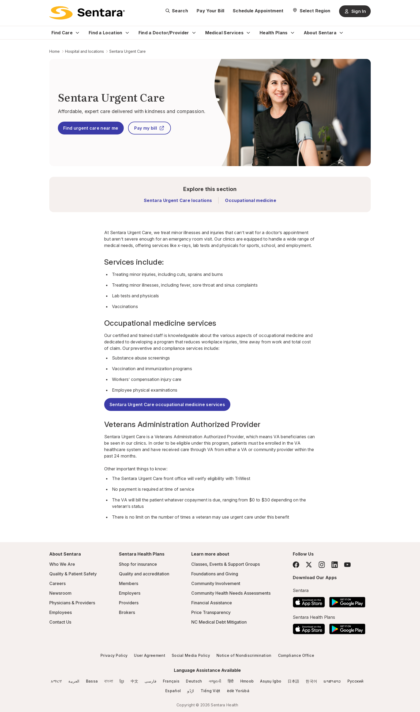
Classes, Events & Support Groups (225, 564)
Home (54, 51)
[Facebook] (296, 564)
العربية (73, 681)
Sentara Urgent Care (127, 51)
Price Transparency (211, 612)
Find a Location (105, 32)
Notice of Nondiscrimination (244, 655)
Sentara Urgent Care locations (178, 200)
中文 (134, 681)
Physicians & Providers (72, 602)
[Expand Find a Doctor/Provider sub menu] (194, 32)
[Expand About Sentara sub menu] (341, 32)
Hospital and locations (84, 51)
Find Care (62, 32)
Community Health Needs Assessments (231, 593)
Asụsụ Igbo (270, 681)
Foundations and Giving (214, 573)
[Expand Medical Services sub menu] (248, 32)
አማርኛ (56, 681)
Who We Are (62, 564)
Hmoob (247, 681)
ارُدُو (190, 690)
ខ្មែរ (121, 681)
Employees (60, 612)
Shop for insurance (138, 564)
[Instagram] (321, 564)
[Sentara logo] (87, 12)
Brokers (127, 612)
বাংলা (108, 681)
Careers (57, 583)
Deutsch (194, 681)
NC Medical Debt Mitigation (219, 622)
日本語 (293, 681)
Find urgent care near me (90, 128)
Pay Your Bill (210, 10)
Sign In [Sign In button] (355, 11)
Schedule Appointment (258, 10)
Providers (128, 602)
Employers (129, 593)
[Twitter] (309, 564)
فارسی (150, 681)
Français (171, 681)
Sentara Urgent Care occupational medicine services (167, 404)
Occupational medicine (250, 200)
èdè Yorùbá (238, 690)
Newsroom (60, 593)
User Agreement (149, 655)
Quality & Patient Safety (73, 573)
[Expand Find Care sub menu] (77, 32)
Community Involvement (215, 583)
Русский (355, 681)
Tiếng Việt (210, 690)
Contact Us (60, 622)
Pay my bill (149, 128)
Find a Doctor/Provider (163, 32)
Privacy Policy (114, 655)
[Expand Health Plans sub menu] (292, 32)
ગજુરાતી (215, 681)
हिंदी (231, 681)
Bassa (92, 681)
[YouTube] (347, 564)
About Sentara (320, 32)
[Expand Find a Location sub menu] (127, 32)
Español (173, 690)
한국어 (311, 681)
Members (128, 583)
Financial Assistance (211, 602)
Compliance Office (296, 655)
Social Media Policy (191, 655)
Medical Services (224, 32)
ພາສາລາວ (332, 681)
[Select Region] (311, 10)
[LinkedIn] (334, 564)
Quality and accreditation (144, 573)
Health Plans (274, 32)
